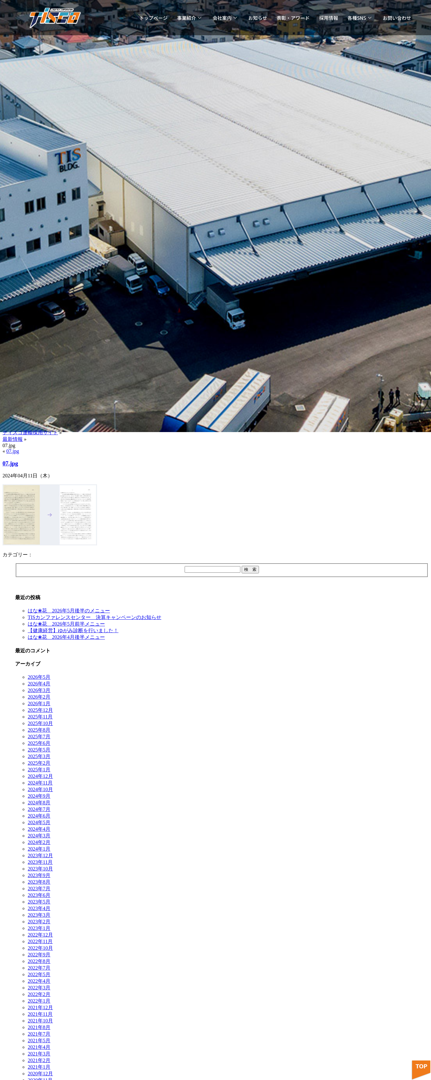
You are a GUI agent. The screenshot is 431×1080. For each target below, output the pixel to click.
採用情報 (328, 17)
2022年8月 (39, 961)
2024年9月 (39, 796)
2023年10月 (40, 868)
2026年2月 (39, 697)
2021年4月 (39, 1047)
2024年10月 (40, 789)
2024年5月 (39, 822)
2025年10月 (40, 723)
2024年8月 (39, 802)
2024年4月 (39, 829)
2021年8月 (39, 1027)
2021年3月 (39, 1053)
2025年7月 (39, 736)
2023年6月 (39, 895)
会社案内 (225, 17)
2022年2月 (39, 994)
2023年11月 (40, 862)
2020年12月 (40, 1073)
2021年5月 (39, 1040)
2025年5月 (39, 749)
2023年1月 (39, 928)
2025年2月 (39, 763)
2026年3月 (39, 690)
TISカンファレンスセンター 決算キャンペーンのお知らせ (94, 617)
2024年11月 (40, 782)
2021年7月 (39, 1034)
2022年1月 (39, 1001)
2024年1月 (39, 849)
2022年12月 (40, 934)
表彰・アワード (293, 17)
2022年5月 (39, 974)
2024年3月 (39, 835)
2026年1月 (39, 703)
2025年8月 (39, 730)
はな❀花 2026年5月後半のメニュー (69, 610)
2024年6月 (39, 815)
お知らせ (257, 17)
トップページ (153, 17)
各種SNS (359, 17)
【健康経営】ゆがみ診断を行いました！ (73, 630)
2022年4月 (39, 981)
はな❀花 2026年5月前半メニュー (66, 624)
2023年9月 (39, 875)
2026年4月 (39, 683)
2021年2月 (39, 1060)
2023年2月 (39, 921)
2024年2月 (39, 842)
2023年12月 (40, 855)
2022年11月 (40, 941)
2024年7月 (39, 809)
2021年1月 (39, 1067)
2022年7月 (39, 967)
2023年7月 (39, 888)
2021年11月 (40, 1014)
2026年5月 (39, 677)
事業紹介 (189, 17)
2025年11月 (40, 716)
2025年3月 (39, 756)
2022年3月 (39, 987)
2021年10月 (40, 1020)
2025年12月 (40, 710)
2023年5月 (39, 901)
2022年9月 (39, 954)
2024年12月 (40, 776)
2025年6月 (39, 743)
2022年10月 (40, 948)
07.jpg (12, 451)
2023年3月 (39, 915)
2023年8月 (39, 882)
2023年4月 (39, 908)
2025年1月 (39, 769)
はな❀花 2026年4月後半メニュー (66, 637)
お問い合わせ (397, 17)
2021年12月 (40, 1007)
